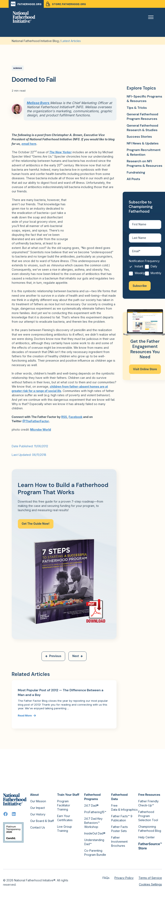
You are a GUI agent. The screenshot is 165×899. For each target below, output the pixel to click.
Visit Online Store (145, 370)
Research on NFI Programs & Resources (144, 163)
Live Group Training (64, 833)
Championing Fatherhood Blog (149, 833)
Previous (53, 660)
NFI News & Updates (143, 143)
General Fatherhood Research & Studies (142, 127)
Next (77, 660)
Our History (37, 818)
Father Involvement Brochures (119, 846)
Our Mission (38, 805)
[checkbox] (145, 272)
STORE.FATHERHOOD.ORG (66, 4)
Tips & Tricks (137, 108)
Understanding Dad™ (94, 846)
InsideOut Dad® (94, 838)
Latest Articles (71, 41)
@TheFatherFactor (35, 425)
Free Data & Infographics (124, 812)
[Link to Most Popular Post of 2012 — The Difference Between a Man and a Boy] (64, 708)
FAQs (106, 882)
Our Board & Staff (42, 825)
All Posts (133, 179)
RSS (64, 421)
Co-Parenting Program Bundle (95, 857)
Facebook (76, 421)
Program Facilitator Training (63, 809)
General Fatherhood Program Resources (142, 116)
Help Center (146, 841)
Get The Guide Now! (36, 528)
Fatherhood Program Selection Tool (148, 820)
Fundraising (136, 172)
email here (29, 143)
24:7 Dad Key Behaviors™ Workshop (93, 827)
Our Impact (37, 812)
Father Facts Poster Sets (119, 833)
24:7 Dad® (91, 810)
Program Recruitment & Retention (144, 152)
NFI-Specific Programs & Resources (144, 98)
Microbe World (40, 434)
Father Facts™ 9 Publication (121, 822)
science (17, 68)
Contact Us (37, 831)
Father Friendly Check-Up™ (148, 807)
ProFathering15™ (95, 816)
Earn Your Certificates (65, 822)
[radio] (137, 268)
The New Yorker (60, 152)
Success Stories (139, 136)
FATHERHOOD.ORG (26, 4)
